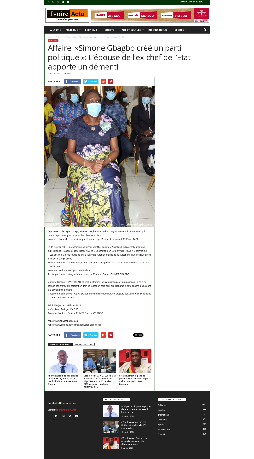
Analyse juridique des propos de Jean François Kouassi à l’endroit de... (136, 409)
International (159, 30)
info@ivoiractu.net (67, 410)
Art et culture (133, 30)
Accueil (50, 37)
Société (111, 30)
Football (161, 434)
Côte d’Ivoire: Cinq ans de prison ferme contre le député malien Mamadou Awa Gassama (134, 379)
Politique (73, 30)
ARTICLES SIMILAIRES (60, 344)
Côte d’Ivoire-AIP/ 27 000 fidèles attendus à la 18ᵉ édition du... (133, 425)
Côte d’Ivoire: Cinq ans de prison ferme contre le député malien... (134, 441)
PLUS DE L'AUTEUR (83, 344)
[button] (204, 30)
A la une (55, 29)
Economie (92, 30)
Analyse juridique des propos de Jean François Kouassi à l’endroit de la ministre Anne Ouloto (63, 379)
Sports (181, 30)
